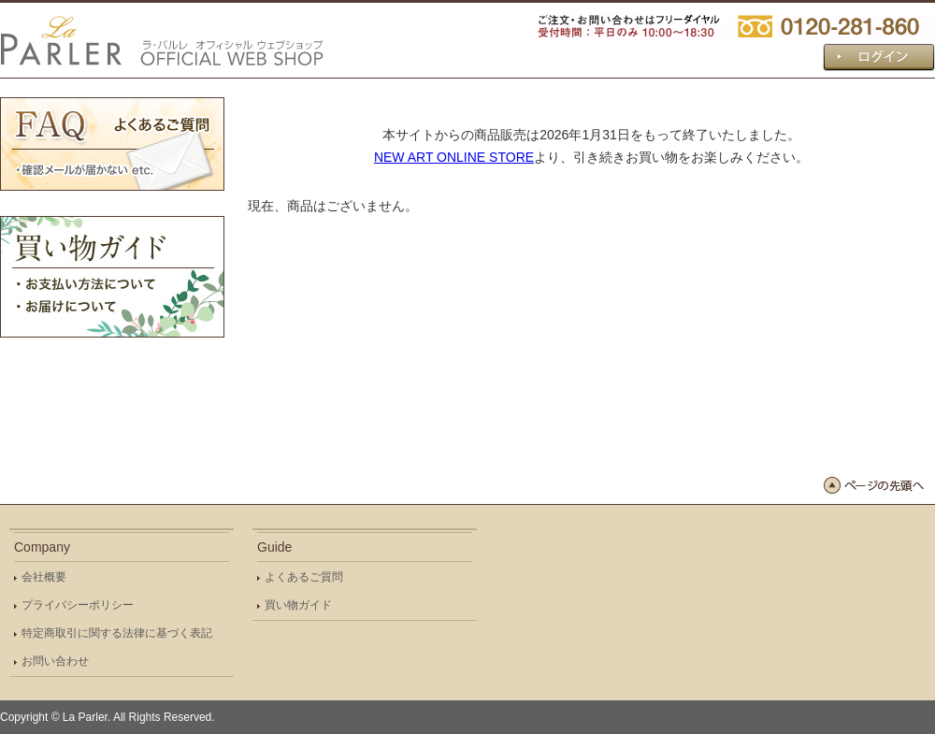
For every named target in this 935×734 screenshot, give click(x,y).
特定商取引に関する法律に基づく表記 (117, 633)
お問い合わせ (55, 661)
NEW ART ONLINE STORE (454, 157)
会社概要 (44, 576)
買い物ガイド (298, 605)
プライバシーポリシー (78, 605)
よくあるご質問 (304, 576)
